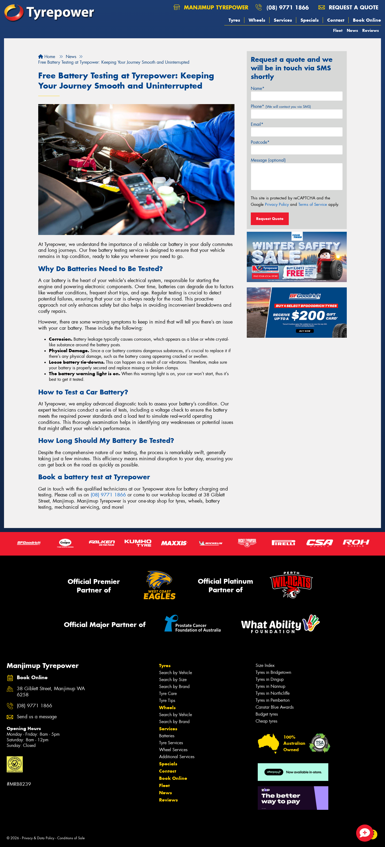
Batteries (166, 736)
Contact (335, 20)
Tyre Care (168, 693)
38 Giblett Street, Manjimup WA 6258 (51, 692)
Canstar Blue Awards (275, 707)
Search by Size (173, 679)
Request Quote (269, 218)
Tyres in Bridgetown (273, 672)
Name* (257, 88)
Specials (310, 20)
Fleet (337, 30)
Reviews (370, 30)
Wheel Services (173, 750)
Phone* (281, 106)
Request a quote (348, 7)
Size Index (265, 665)
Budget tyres (267, 714)
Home (46, 56)
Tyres (234, 20)
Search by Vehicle (175, 672)
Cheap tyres (266, 721)
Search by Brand (174, 686)
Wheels (257, 20)
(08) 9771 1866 (288, 7)
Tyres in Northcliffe (273, 693)
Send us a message (37, 717)
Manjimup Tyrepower (211, 7)
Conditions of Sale (71, 838)
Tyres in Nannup (270, 686)
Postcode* (260, 142)
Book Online (367, 20)
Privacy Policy (277, 204)
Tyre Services (171, 743)
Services (283, 20)
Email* (257, 124)
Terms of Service (312, 204)
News (352, 30)
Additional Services (176, 756)
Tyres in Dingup (270, 679)
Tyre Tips (167, 700)
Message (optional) (268, 160)
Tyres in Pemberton (273, 700)
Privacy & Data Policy (38, 838)
